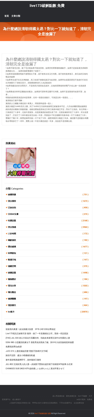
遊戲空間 (48, 266)
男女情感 (48, 227)
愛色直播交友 (71, 396)
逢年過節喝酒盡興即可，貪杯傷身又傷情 (23, 360)
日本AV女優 (48, 214)
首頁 (6, 16)
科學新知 (48, 253)
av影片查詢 (81, 399)
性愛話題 (48, 220)
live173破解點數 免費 (47, 5)
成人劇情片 (16, 399)
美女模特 (48, 201)
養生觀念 (48, 292)
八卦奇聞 (48, 233)
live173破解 (82, 396)
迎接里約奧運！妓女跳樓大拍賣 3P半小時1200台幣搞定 (31, 329)
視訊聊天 (48, 305)
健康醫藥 (48, 299)
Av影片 (48, 312)
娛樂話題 (48, 272)
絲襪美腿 (48, 194)
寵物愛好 (48, 279)
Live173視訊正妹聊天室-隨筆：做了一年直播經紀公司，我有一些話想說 (37, 333)
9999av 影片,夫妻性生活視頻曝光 (45, 403)
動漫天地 (48, 259)
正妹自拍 (48, 207)
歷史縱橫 (48, 246)
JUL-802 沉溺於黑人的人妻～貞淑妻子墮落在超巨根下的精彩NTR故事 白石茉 (39, 364)
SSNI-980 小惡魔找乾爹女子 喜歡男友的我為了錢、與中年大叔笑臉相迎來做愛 (40, 342)
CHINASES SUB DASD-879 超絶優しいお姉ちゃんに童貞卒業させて (35, 368)
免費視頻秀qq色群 (14, 346)
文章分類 (15, 16)
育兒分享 (48, 286)
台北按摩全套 (79, 403)
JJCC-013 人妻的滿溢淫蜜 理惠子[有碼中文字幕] (27, 351)
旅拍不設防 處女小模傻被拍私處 (20, 355)
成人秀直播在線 (58, 396)
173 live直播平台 (65, 403)
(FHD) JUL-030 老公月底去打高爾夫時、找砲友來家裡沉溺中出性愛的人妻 (38, 338)
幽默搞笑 (48, 240)
